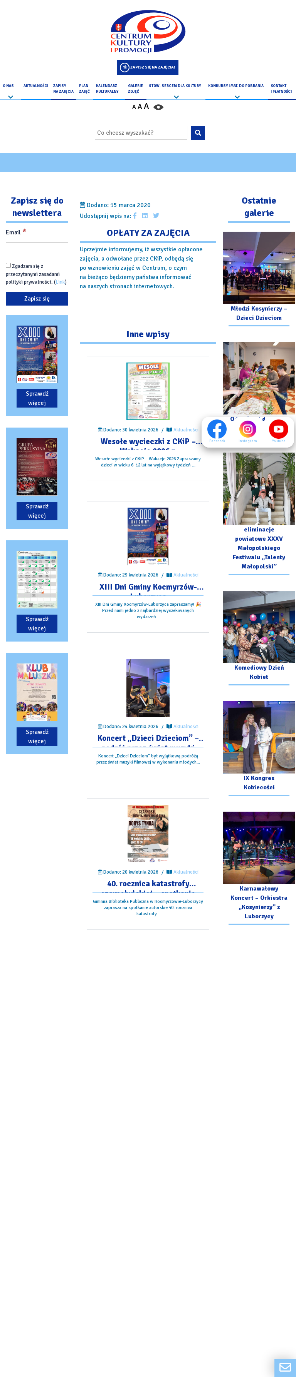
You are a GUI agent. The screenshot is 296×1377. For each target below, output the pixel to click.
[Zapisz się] (37, 299)
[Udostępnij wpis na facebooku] (135, 216)
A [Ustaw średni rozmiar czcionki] (140, 106)
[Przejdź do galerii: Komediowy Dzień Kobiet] (259, 639)
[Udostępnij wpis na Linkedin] (145, 216)
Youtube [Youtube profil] (278, 431)
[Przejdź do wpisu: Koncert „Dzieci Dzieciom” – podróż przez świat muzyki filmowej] (148, 688)
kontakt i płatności (281, 89)
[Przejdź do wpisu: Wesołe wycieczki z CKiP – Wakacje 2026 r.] (148, 391)
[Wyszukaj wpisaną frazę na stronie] (198, 133)
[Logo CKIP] (148, 31)
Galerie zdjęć (135, 89)
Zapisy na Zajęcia (63, 89)
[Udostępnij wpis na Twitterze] (156, 216)
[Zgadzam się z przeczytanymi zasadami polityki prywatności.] (8, 265)
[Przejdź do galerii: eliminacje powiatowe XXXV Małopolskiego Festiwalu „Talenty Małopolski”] (259, 515)
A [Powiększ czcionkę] (146, 106)
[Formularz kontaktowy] (285, 1368)
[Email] (37, 250)
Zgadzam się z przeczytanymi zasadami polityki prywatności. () (36, 274)
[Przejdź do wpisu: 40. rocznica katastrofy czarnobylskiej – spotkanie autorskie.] (148, 833)
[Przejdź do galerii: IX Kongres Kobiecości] (259, 749)
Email (16, 232)
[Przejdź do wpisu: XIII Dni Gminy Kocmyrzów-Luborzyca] (148, 537)
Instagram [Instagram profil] (247, 431)
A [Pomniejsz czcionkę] (134, 107)
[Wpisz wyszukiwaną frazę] (141, 133)
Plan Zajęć (84, 89)
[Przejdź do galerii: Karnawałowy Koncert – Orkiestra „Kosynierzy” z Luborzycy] (259, 869)
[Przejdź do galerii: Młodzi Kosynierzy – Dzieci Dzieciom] (259, 280)
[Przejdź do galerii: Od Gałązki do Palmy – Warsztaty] (259, 390)
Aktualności (36, 86)
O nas (8, 86)
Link (60, 282)
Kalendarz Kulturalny (107, 89)
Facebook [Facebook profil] (217, 431)
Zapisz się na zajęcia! (152, 67)
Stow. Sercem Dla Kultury (175, 86)
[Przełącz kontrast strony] (158, 106)
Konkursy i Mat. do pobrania (236, 86)
